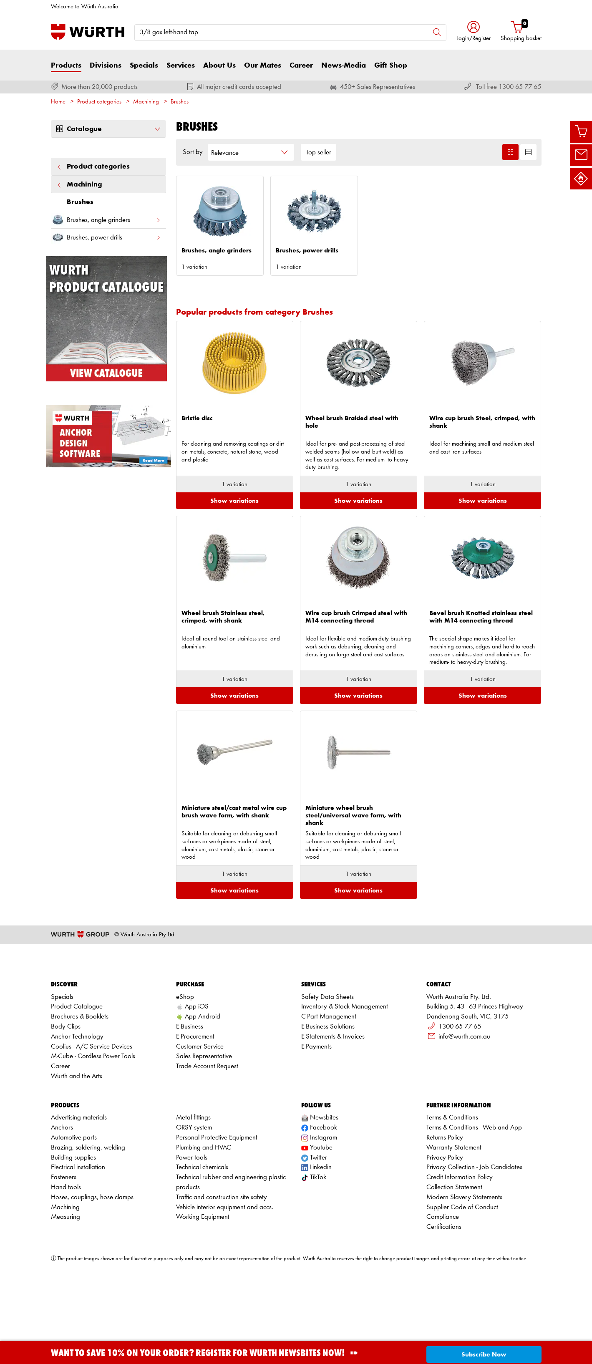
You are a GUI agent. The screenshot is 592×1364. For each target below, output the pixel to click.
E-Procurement (195, 1101)
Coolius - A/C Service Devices (91, 1111)
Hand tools (66, 1252)
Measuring (65, 1282)
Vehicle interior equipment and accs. (224, 1272)
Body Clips (66, 1091)
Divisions (105, 65)
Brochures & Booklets (79, 1082)
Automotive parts (74, 1203)
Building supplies (73, 1222)
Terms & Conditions (452, 1183)
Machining (146, 102)
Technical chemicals (202, 1232)
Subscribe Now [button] (483, 1354)
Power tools (191, 1222)
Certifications (443, 1292)
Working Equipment (202, 1282)
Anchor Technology (77, 1101)
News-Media (343, 65)
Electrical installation (78, 1232)
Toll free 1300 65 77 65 (508, 87)
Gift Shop (390, 65)
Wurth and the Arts (76, 1141)
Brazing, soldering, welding (88, 1212)
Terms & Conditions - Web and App (474, 1193)
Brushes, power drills (106, 237)
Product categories (99, 102)
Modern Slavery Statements (464, 1262)
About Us (219, 65)
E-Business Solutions (328, 1091)
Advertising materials (79, 1183)
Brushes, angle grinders (106, 220)
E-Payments (316, 1111)
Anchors (62, 1193)
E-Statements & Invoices (333, 1101)
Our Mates (262, 65)
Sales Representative (204, 1121)
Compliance (442, 1282)
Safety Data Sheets (327, 1062)
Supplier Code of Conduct (462, 1272)
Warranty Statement (453, 1212)
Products (66, 65)
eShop (185, 1062)
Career (301, 65)
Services (180, 65)
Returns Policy (444, 1203)
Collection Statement (454, 1252)
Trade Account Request (207, 1131)
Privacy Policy (444, 1222)
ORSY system (194, 1193)
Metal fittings (193, 1183)
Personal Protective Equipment (216, 1203)
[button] (473, 32)
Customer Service (200, 1111)
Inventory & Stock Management (344, 1072)
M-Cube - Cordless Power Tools (93, 1121)
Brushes (180, 102)
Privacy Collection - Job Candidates (474, 1232)
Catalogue (108, 129)
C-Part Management (328, 1082)
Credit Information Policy (459, 1242)
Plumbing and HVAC (203, 1212)
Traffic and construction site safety (221, 1262)
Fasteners (63, 1242)
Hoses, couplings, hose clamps (92, 1262)
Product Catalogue (77, 1072)
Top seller (318, 152)
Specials (144, 65)
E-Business (189, 1091)
